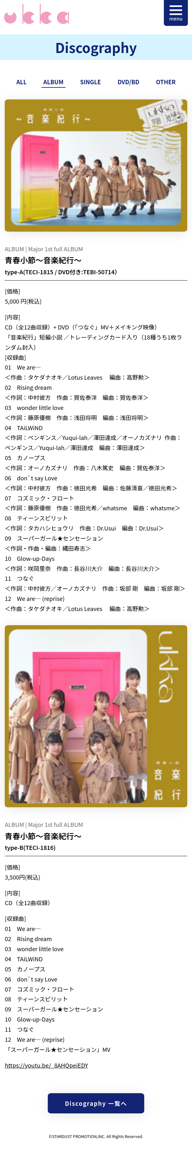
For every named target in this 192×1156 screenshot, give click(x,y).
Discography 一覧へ (96, 1103)
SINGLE (90, 82)
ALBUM (53, 82)
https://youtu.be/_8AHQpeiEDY (46, 1065)
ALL (21, 82)
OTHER (166, 82)
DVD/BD (128, 82)
